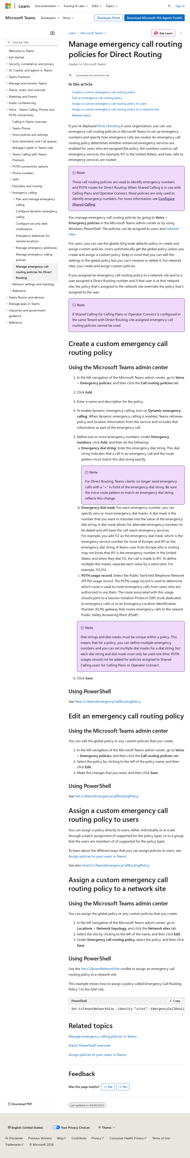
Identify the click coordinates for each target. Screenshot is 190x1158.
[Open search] (169, 6)
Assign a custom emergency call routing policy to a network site (115, 109)
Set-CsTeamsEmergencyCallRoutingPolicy (106, 796)
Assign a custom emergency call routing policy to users (109, 103)
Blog (60, 1138)
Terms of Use (161, 1138)
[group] (127, 1009)
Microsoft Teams (92, 33)
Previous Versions (40, 1138)
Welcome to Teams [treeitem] (21, 51)
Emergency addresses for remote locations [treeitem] (33, 238)
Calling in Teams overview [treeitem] (29, 121)
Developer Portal (108, 18)
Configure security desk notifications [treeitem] (32, 226)
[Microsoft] (8, 6)
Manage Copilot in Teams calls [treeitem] (32, 147)
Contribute (79, 1138)
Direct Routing (108, 125)
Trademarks (13, 1144)
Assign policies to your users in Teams (97, 856)
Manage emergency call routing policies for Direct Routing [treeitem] (34, 272)
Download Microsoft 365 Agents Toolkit (154, 18)
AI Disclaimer (14, 1138)
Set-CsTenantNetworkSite (100, 968)
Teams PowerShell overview (90, 1045)
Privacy (96, 1138)
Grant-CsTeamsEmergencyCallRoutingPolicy (115, 865)
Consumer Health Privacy (127, 1138)
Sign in (180, 6)
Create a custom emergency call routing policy (103, 92)
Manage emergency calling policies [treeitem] (34, 257)
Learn (72, 33)
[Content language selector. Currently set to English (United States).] (25, 1127)
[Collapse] (52, 33)
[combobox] (31, 42)
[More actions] (181, 33)
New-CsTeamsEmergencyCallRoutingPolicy (108, 701)
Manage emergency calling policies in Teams (103, 1036)
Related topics (81, 115)
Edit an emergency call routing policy (97, 98)
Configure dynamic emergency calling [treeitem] (36, 214)
